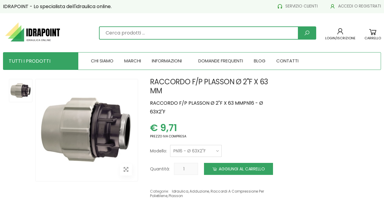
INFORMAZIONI (167, 61)
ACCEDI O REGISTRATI (355, 6)
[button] (372, 37)
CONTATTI (287, 61)
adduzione (199, 191)
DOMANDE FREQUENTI (220, 61)
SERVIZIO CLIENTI (297, 6)
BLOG (260, 61)
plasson (176, 195)
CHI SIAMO (102, 61)
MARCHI (132, 61)
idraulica (180, 191)
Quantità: (160, 169)
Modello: (158, 151)
